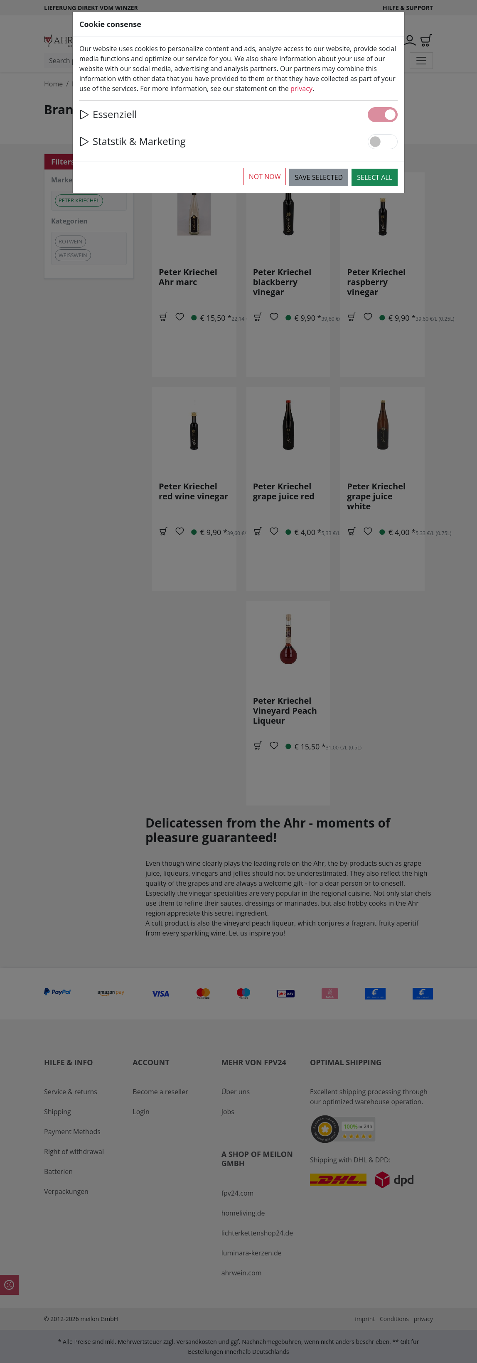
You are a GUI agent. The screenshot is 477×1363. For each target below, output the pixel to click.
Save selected (319, 177)
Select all (374, 177)
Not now (265, 176)
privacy (301, 88)
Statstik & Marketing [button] (132, 141)
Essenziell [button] (108, 114)
